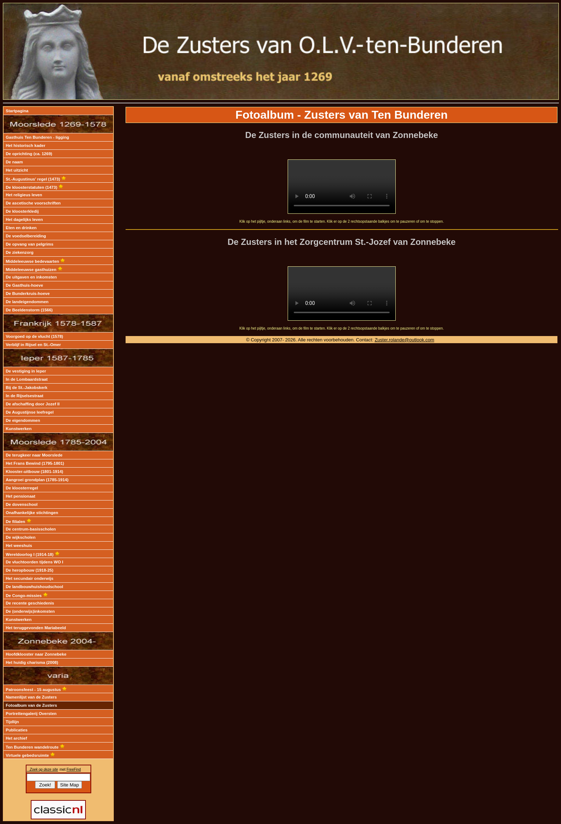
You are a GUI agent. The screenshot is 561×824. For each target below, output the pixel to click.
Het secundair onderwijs (29, 578)
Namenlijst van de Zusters (31, 697)
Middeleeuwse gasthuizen (34, 269)
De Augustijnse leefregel (30, 412)
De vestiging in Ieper (26, 371)
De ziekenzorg (19, 252)
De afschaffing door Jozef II (32, 404)
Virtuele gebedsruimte (30, 755)
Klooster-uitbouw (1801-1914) (34, 471)
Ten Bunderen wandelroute (35, 747)
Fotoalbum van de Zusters (31, 705)
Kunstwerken (18, 428)
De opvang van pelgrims (29, 244)
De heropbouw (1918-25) (29, 570)
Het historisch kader (25, 145)
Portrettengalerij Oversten (31, 713)
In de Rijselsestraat (24, 396)
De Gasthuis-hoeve (24, 285)
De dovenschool (22, 504)
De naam (14, 162)
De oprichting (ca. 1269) (29, 154)
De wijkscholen (20, 537)
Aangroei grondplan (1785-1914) (37, 480)
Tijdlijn (12, 722)
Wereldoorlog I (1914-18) (33, 554)
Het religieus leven (24, 195)
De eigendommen (23, 420)
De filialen (18, 521)
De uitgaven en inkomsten (31, 277)
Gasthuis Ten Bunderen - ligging (37, 137)
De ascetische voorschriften (33, 203)
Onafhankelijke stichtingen (32, 512)
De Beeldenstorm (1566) (29, 310)
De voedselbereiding (26, 236)
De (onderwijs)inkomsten (30, 611)
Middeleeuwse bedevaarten (35, 261)
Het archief (16, 738)
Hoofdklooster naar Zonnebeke (36, 654)
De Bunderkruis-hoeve (28, 293)
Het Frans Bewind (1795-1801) (35, 463)
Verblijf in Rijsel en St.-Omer (33, 344)
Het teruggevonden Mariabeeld (36, 628)
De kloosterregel (22, 488)
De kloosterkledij (22, 211)
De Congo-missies (27, 595)
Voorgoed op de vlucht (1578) (34, 336)
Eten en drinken (21, 228)
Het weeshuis (19, 545)
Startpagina (17, 111)
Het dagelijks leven (24, 219)
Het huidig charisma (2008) (32, 662)
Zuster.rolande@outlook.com (404, 339)
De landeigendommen (27, 302)
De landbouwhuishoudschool (34, 586)
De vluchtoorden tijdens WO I (34, 562)
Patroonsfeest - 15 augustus (36, 689)
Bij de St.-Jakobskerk (26, 387)
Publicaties (17, 730)
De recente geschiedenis (30, 603)
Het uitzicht (17, 170)
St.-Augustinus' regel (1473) (36, 179)
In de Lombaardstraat (27, 379)
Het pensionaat (20, 496)
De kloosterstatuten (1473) (34, 187)
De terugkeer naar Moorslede (34, 455)
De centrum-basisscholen (31, 529)
